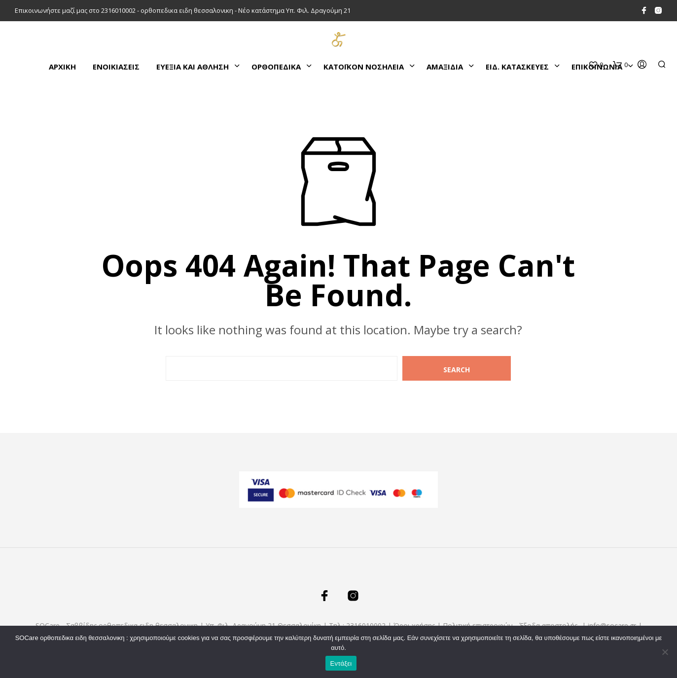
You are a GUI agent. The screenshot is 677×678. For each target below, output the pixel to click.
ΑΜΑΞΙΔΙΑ (445, 66)
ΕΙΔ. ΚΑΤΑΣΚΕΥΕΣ (517, 66)
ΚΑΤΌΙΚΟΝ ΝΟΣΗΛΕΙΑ (363, 66)
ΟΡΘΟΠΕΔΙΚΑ (276, 66)
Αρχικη (62, 66)
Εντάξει (341, 663)
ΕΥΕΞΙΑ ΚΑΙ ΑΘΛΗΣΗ (192, 66)
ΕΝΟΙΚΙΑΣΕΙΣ (116, 66)
